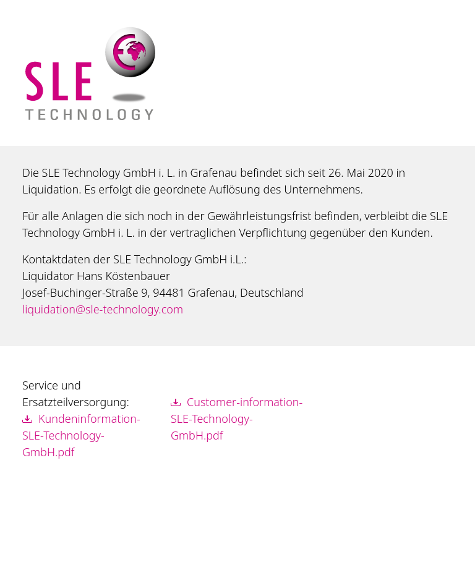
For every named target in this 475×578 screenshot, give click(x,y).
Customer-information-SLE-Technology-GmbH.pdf (236, 418)
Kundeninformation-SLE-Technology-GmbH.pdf (81, 435)
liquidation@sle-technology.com (102, 309)
